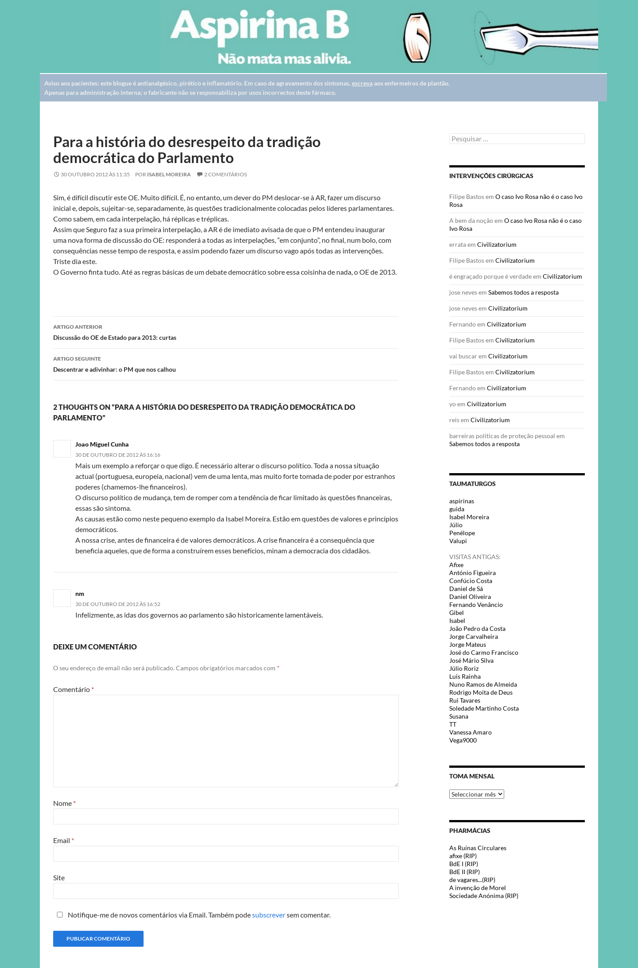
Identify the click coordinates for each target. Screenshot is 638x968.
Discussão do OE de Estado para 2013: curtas (226, 331)
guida (456, 509)
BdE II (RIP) (464, 871)
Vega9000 (463, 740)
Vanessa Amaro (470, 732)
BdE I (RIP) (463, 863)
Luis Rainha (465, 676)
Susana (458, 716)
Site (59, 877)
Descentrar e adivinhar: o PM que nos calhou (226, 363)
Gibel (456, 612)
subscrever (268, 914)
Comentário (73, 689)
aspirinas (461, 501)
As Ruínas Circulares (477, 847)
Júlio (456, 525)
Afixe (456, 564)
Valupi (458, 540)
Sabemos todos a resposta (523, 292)
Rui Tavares (464, 700)
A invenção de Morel (477, 887)
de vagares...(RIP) (472, 879)
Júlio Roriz (463, 668)
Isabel (457, 620)
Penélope (462, 532)
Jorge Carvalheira (473, 636)
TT (452, 724)
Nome (64, 803)
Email (63, 840)
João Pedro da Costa (477, 628)
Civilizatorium (497, 244)
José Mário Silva (471, 660)
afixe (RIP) (463, 855)
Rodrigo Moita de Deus (481, 692)
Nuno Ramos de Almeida (483, 684)
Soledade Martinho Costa (484, 708)
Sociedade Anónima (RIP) (483, 895)
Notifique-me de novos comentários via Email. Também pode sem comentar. (192, 914)
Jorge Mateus (467, 644)
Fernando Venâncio (476, 604)
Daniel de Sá (466, 588)
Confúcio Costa (470, 580)
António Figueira (472, 572)
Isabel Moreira (169, 174)
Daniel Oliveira (470, 596)
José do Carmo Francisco (483, 652)
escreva (362, 83)
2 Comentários (225, 174)
